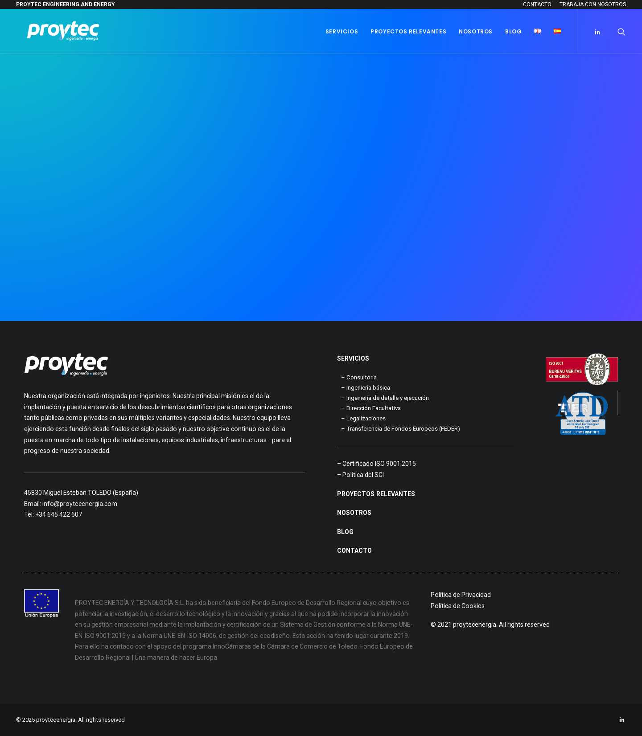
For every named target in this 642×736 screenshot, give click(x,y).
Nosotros (476, 31)
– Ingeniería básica (365, 387)
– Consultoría (359, 377)
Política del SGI (363, 474)
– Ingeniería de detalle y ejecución (385, 398)
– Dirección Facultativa (371, 408)
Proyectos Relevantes (408, 31)
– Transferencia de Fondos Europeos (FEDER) (400, 428)
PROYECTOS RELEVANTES (376, 494)
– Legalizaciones (363, 418)
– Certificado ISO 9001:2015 (376, 463)
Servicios (341, 31)
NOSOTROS (354, 512)
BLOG (345, 531)
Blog (513, 31)
